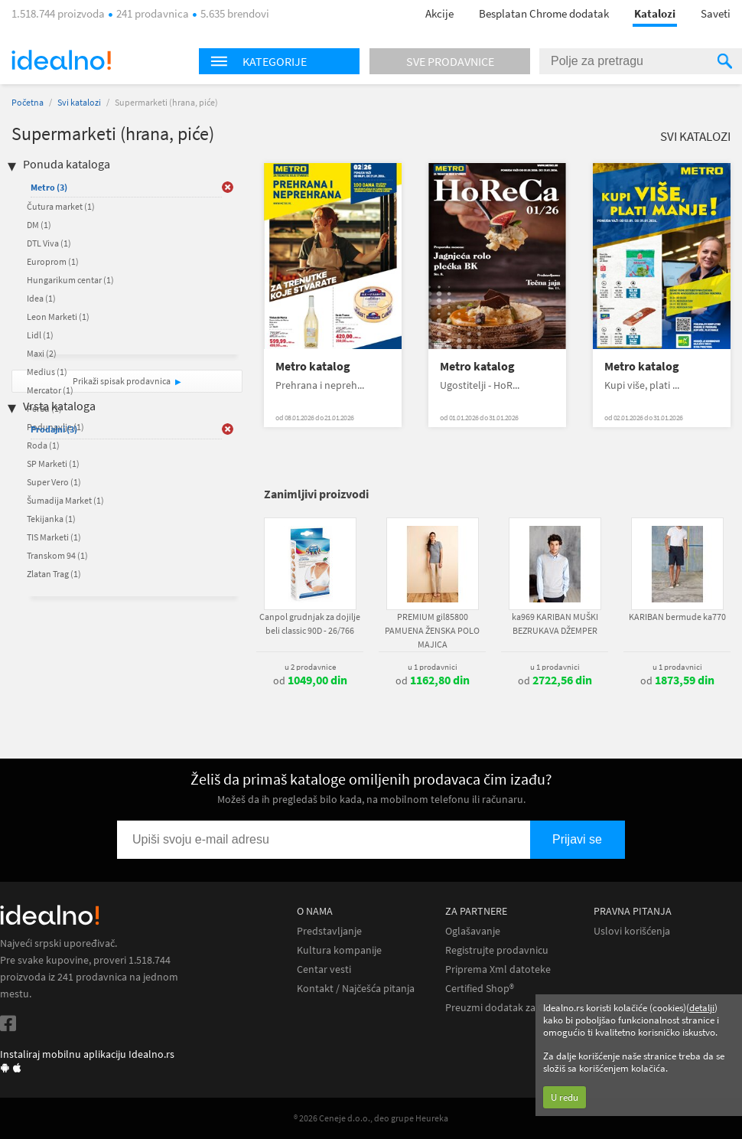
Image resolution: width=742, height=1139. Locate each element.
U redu (564, 1097)
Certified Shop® (479, 988)
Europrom (53, 261)
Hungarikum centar (70, 280)
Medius (47, 371)
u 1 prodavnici (432, 666)
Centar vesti (324, 969)
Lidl (40, 335)
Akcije (439, 13)
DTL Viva (49, 243)
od (310, 680)
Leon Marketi (58, 316)
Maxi (42, 353)
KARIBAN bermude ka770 (677, 616)
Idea (41, 298)
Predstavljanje (329, 931)
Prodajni (54, 429)
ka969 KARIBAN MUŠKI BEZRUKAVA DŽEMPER (555, 623)
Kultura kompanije (339, 950)
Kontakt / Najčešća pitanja (356, 988)
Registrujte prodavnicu (496, 950)
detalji (701, 1007)
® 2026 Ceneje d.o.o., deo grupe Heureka (371, 1118)
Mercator (50, 390)
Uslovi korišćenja (632, 931)
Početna (27, 102)
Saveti (716, 13)
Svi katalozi (79, 102)
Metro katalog (312, 366)
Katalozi (654, 13)
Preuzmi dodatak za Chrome (509, 1007)
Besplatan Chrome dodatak (544, 13)
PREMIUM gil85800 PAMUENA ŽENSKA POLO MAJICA (432, 630)
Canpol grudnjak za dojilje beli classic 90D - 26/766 (309, 623)
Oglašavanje (472, 931)
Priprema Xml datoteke (498, 969)
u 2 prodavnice (310, 666)
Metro (49, 187)
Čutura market (61, 206)
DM (39, 224)
